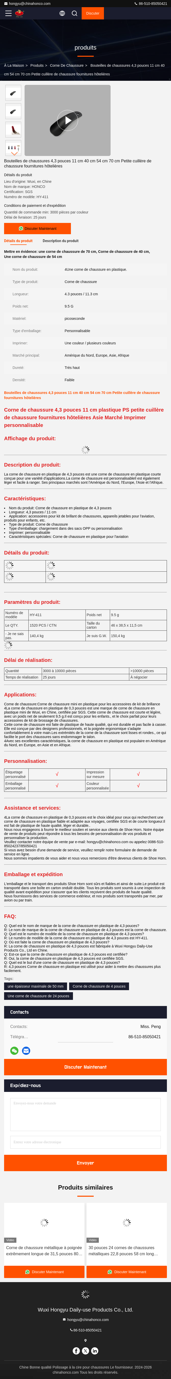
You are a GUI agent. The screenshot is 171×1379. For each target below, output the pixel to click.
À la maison (14, 65)
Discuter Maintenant (85, 1067)
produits (37, 65)
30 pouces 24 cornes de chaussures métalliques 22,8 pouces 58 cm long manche (121, 1251)
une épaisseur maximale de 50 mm (35, 986)
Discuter (92, 13)
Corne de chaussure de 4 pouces (99, 986)
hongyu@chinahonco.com (27, 4)
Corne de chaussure (67, 65)
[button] (14, 153)
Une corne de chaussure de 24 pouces (38, 996)
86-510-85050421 (150, 4)
